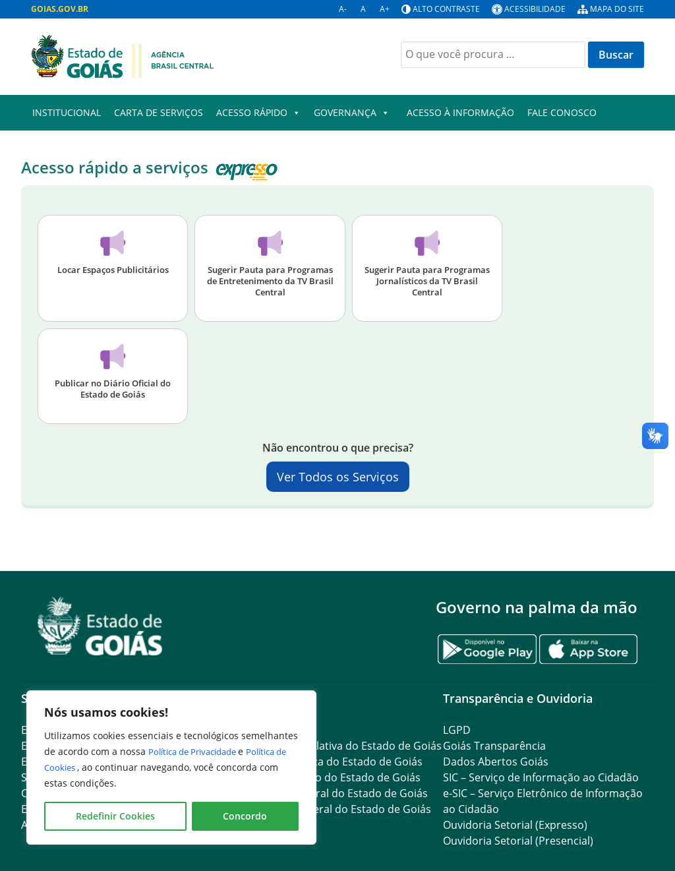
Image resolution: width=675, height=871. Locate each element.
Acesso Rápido (258, 113)
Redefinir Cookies (115, 816)
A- (343, 9)
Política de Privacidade (199, 751)
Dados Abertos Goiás (495, 761)
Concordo (245, 816)
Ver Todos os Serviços (338, 477)
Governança (352, 113)
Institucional (66, 112)
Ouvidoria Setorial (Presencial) (518, 840)
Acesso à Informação (460, 112)
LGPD (457, 730)
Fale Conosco (562, 112)
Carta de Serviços (158, 112)
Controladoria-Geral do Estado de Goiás (331, 809)
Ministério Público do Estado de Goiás (326, 777)
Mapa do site (617, 9)
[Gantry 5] (100, 626)
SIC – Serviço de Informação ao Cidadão (541, 777)
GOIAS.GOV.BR (59, 9)
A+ (385, 9)
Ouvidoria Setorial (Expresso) (515, 825)
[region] (171, 767)
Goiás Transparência (494, 745)
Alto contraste (446, 9)
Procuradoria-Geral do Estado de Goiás (330, 793)
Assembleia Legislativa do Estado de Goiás (337, 745)
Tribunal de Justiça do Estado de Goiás (327, 761)
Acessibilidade (535, 9)
